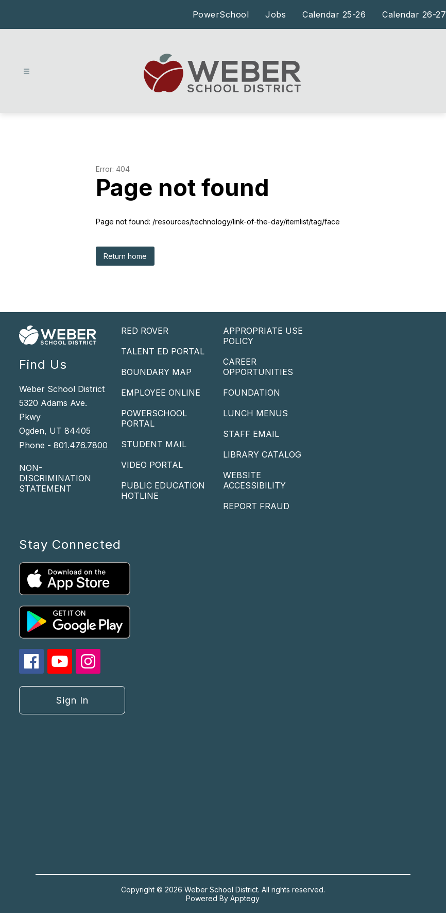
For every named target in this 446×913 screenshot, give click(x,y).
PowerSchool (221, 14)
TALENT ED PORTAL (162, 351)
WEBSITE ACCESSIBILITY (254, 480)
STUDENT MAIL (153, 444)
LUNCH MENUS (255, 413)
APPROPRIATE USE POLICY (263, 335)
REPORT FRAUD (256, 506)
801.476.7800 (81, 445)
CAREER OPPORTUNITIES (258, 366)
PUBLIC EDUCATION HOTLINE (163, 490)
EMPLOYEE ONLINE (160, 392)
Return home (125, 256)
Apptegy (245, 898)
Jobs (275, 14)
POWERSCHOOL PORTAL (154, 418)
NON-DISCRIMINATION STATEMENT (55, 478)
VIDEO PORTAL (152, 465)
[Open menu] (26, 71)
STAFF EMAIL (251, 434)
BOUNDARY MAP (156, 372)
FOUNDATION (251, 392)
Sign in (72, 700)
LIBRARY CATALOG (262, 454)
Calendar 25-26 (334, 14)
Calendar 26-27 (414, 14)
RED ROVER (144, 330)
